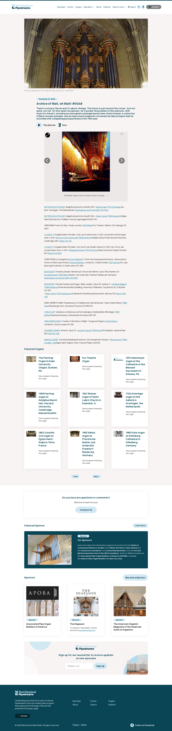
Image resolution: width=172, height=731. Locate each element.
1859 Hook (97, 330)
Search (93, 704)
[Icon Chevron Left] (47, 161)
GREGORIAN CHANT (52, 321)
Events (70, 7)
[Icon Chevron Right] (122, 161)
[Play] (45, 125)
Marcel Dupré (116, 339)
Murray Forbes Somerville (67, 237)
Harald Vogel (101, 207)
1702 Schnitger (114, 207)
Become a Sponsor (135, 577)
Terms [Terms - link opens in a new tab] (84, 724)
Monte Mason (111, 321)
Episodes (61, 7)
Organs (78, 7)
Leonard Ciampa (84, 330)
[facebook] (143, 7)
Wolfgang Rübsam (77, 250)
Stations (107, 7)
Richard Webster (75, 259)
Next (96, 476)
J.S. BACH (48, 234)
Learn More (140, 525)
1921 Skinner (114, 262)
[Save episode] (63, 125)
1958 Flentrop (85, 237)
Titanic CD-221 (65, 241)
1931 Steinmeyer (64, 293)
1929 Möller (87, 225)
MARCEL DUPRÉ (51, 339)
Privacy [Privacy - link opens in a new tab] (76, 724)
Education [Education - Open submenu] (87, 7)
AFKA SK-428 (53, 333)
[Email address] (79, 666)
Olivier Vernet (101, 216)
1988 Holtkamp (51, 287)
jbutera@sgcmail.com (86, 630)
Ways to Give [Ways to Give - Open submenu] (118, 7)
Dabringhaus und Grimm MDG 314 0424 (92, 210)
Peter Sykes (50, 293)
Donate (154, 7)
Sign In (132, 7)
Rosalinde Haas (51, 275)
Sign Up (100, 666)
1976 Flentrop (92, 250)
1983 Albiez (64, 275)
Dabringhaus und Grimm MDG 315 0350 (61, 278)
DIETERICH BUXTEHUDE (54, 207)
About (99, 7)
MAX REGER (49, 271)
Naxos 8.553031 (55, 253)
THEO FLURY (49, 312)
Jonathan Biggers (119, 284)
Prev (75, 476)
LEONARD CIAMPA (52, 330)
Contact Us (86, 509)
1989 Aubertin (115, 216)
